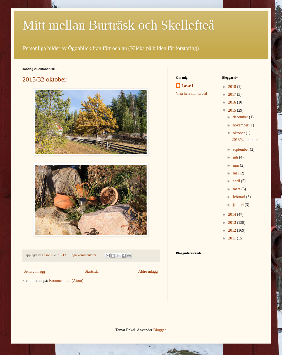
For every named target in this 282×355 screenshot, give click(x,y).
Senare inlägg (34, 271)
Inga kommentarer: (84, 255)
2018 (232, 87)
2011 (232, 238)
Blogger (159, 330)
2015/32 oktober (44, 79)
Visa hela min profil (191, 93)
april (237, 181)
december (241, 117)
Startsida (92, 271)
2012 (232, 230)
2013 (232, 222)
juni (236, 165)
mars (237, 189)
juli (236, 157)
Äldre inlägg (148, 271)
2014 (232, 214)
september (241, 149)
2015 (232, 110)
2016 (232, 102)
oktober (239, 133)
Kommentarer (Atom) (66, 281)
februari (239, 197)
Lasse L (187, 86)
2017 (232, 94)
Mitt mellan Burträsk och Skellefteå (118, 25)
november (241, 125)
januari (239, 205)
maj (236, 173)
